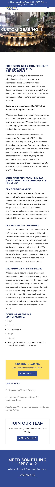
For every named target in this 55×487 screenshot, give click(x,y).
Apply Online (27, 438)
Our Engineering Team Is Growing (20, 390)
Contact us (27, 374)
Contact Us (27, 475)
